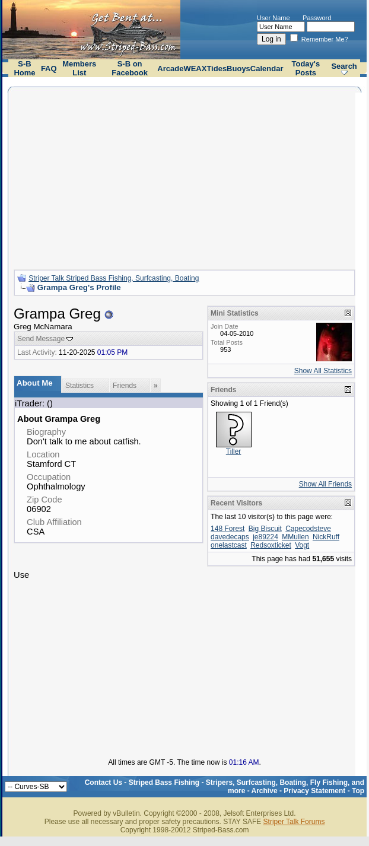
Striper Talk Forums (294, 822)
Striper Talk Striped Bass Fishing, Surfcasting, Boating (113, 278)
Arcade (170, 68)
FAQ (49, 68)
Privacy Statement (314, 791)
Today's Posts (306, 68)
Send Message (41, 339)
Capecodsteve (308, 528)
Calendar (267, 68)
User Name (273, 17)
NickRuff (326, 537)
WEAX (194, 68)
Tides (216, 68)
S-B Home (24, 68)
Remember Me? (319, 39)
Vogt (302, 545)
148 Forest (227, 528)
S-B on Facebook (130, 68)
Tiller (233, 451)
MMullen (295, 537)
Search (344, 66)
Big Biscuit (265, 528)
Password (317, 17)
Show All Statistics (323, 371)
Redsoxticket (270, 545)
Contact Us (103, 782)
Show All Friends (325, 484)
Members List (79, 68)
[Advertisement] (184, 177)
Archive (265, 791)
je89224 (265, 537)
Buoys (238, 68)
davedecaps (230, 537)
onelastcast (229, 545)
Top (358, 791)
